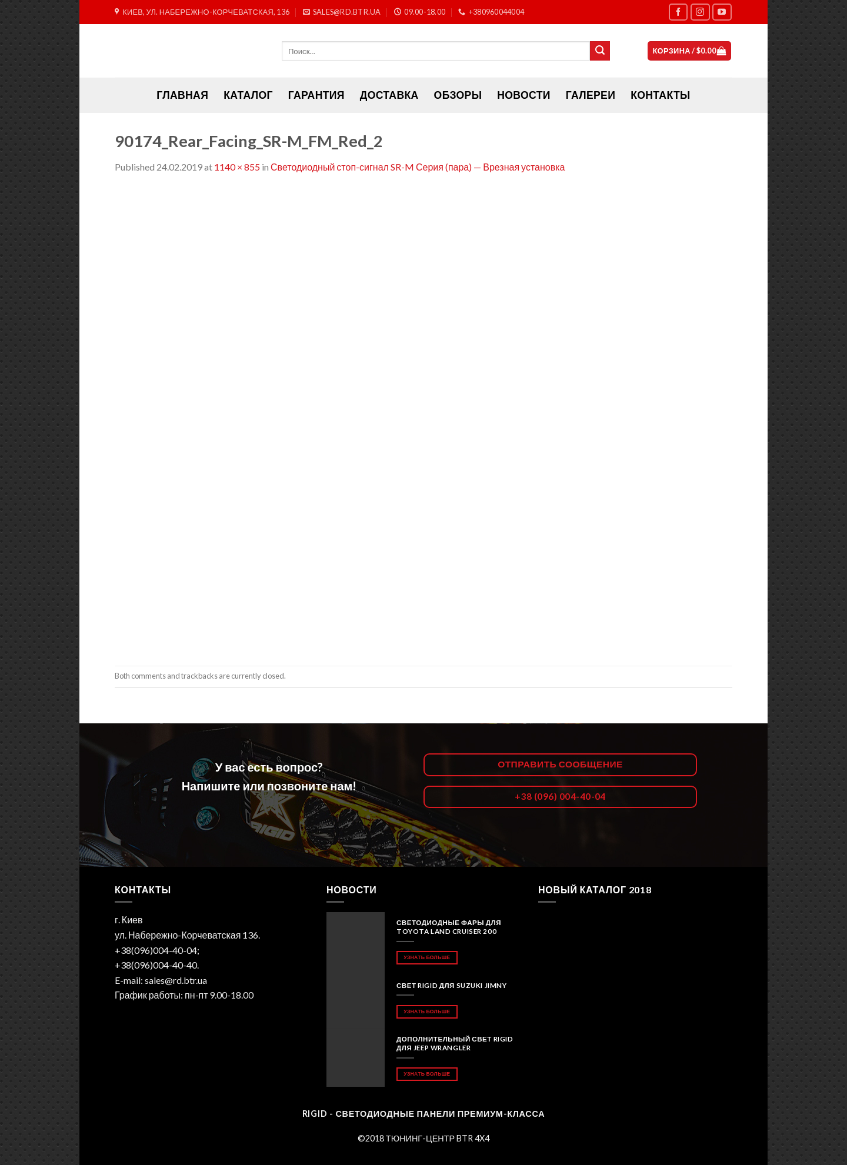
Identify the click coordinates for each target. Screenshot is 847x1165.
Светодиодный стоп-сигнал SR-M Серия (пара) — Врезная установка (418, 166)
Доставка (389, 95)
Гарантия (316, 95)
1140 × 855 (237, 166)
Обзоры (458, 95)
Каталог (248, 95)
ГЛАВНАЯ (182, 95)
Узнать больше (427, 957)
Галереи (590, 95)
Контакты (660, 95)
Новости (523, 95)
